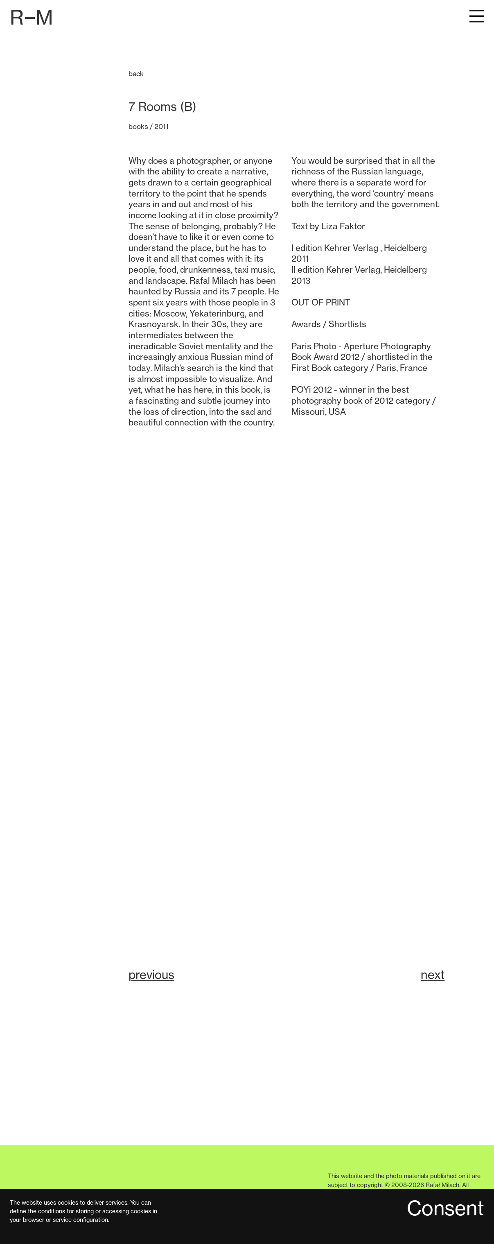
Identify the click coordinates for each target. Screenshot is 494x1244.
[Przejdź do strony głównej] (31, 17)
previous (151, 974)
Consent (445, 1209)
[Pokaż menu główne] (476, 17)
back (136, 74)
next (432, 974)
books (138, 126)
